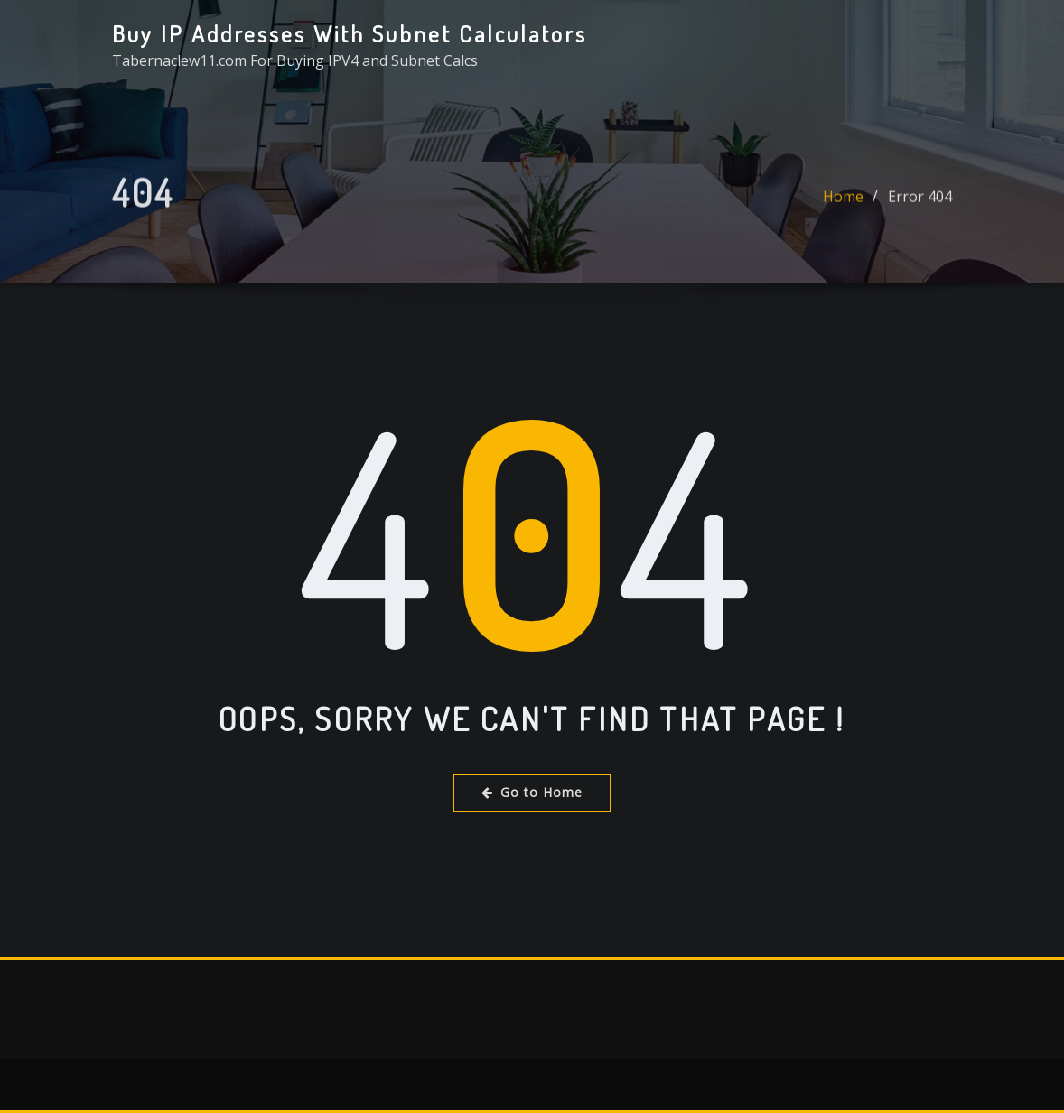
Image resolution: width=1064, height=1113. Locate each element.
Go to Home (532, 792)
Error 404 (920, 202)
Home (843, 202)
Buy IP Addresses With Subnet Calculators (349, 33)
